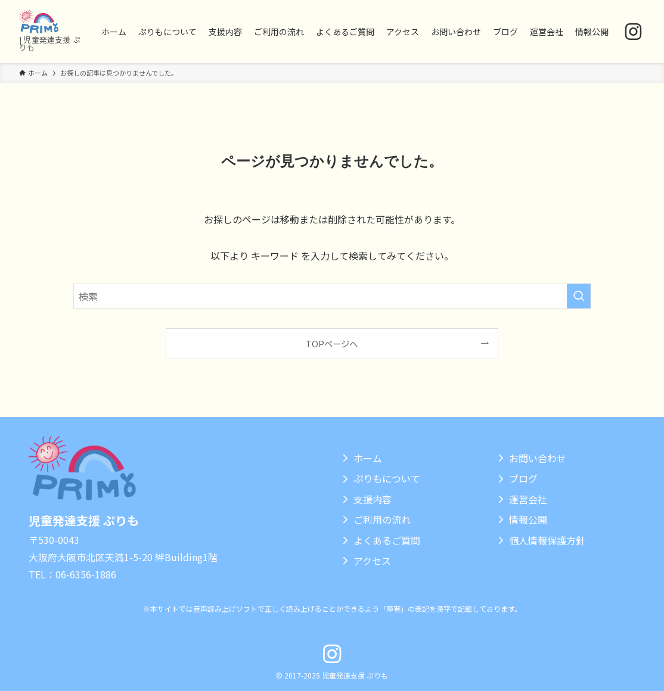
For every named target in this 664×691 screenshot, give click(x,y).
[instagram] (633, 32)
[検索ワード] (332, 296)
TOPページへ (332, 343)
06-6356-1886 (85, 574)
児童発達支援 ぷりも (84, 520)
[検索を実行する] (579, 296)
